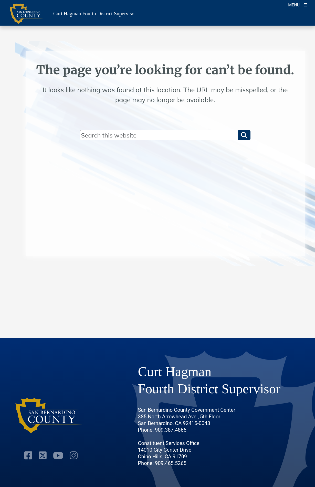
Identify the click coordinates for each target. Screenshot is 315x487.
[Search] (159, 135)
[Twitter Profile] (43, 455)
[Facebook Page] (28, 455)
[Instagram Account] (74, 455)
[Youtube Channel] (58, 455)
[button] (244, 135)
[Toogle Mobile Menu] (297, 4)
